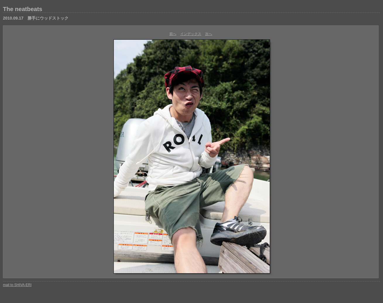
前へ (172, 34)
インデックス (190, 34)
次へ (208, 34)
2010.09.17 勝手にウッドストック (35, 18)
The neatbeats (22, 9)
